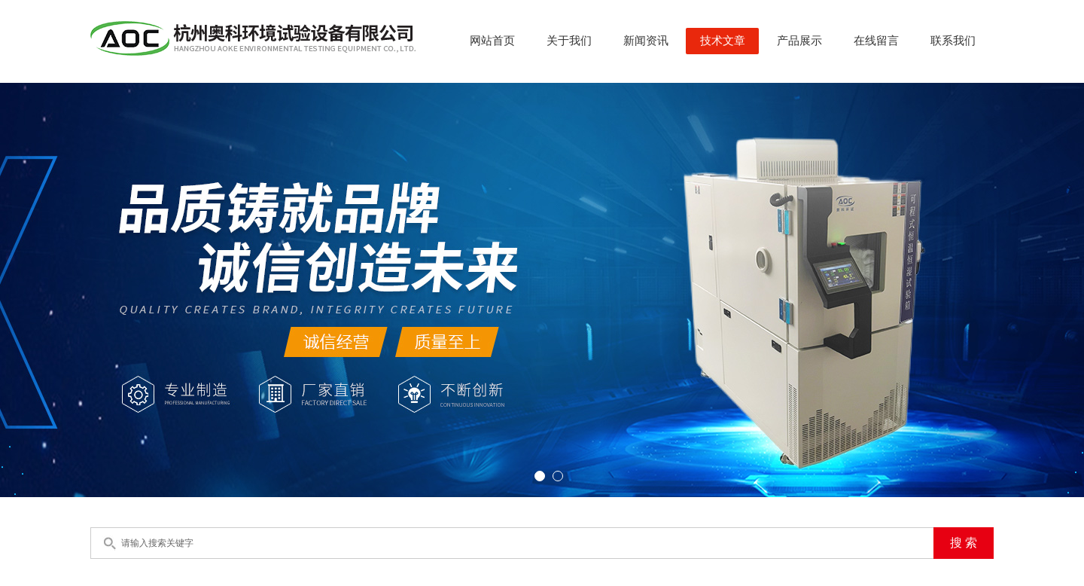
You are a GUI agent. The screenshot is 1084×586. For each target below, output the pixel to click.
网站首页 (492, 41)
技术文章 (722, 41)
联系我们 (953, 41)
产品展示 (799, 41)
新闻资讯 (645, 41)
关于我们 (569, 41)
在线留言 (876, 41)
